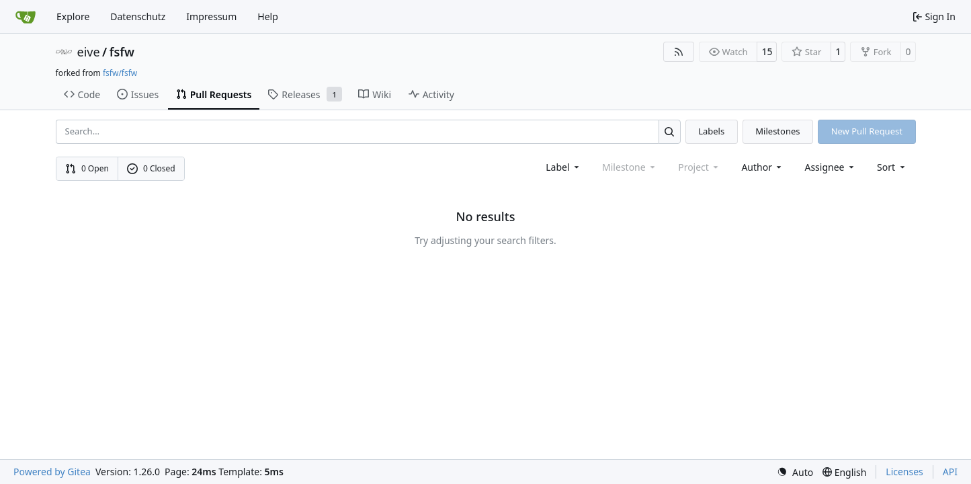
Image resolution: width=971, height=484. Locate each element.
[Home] (25, 17)
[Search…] (670, 131)
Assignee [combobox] (830, 167)
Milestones (777, 131)
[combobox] (563, 167)
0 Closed (151, 168)
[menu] (892, 167)
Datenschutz (137, 16)
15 (766, 51)
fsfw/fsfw (120, 73)
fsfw (122, 51)
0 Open (87, 168)
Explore (72, 16)
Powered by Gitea (52, 471)
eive (88, 51)
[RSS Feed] (678, 52)
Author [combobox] (762, 167)
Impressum (211, 16)
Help (267, 16)
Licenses (904, 471)
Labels (711, 131)
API (950, 471)
